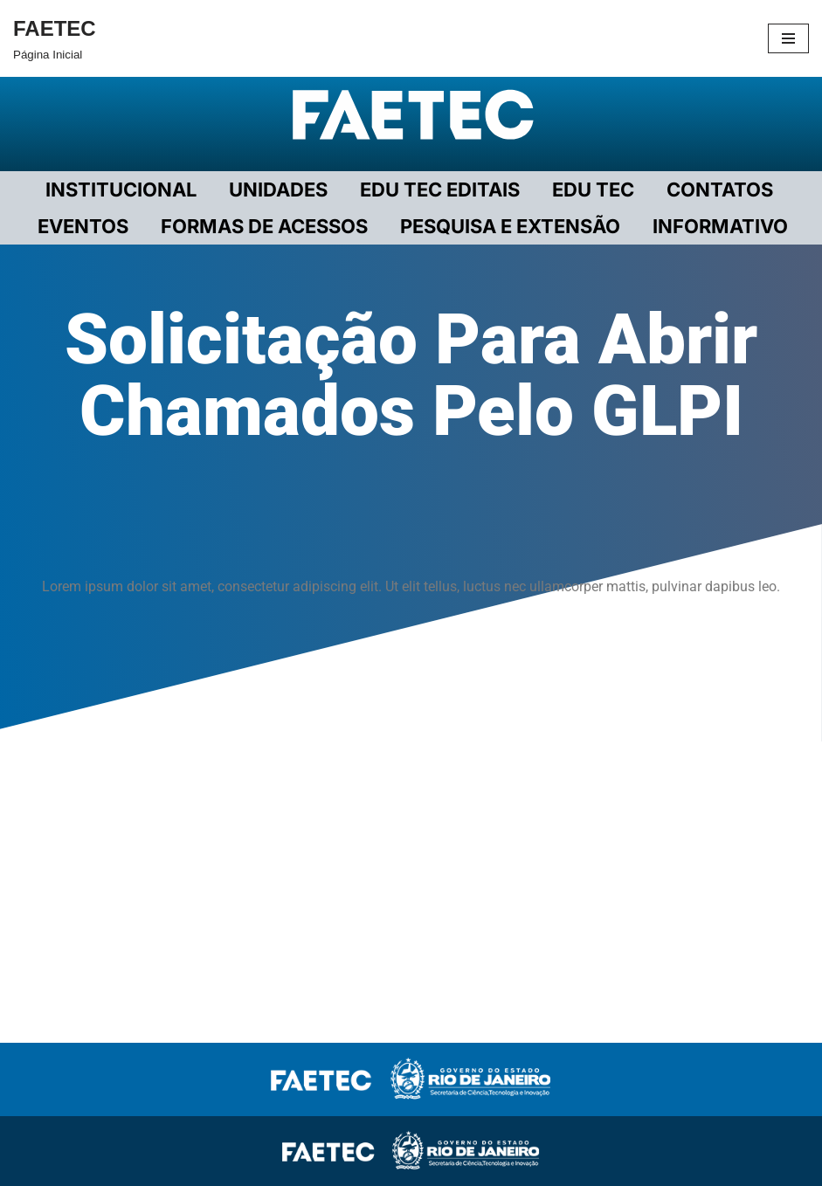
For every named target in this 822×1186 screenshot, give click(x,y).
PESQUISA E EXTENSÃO (510, 226)
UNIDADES (278, 189)
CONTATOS (720, 189)
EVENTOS (83, 226)
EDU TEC (593, 189)
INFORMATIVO (720, 226)
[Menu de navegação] (788, 38)
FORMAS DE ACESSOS (264, 226)
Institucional (121, 189)
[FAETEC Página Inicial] (54, 38)
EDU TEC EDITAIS (440, 189)
